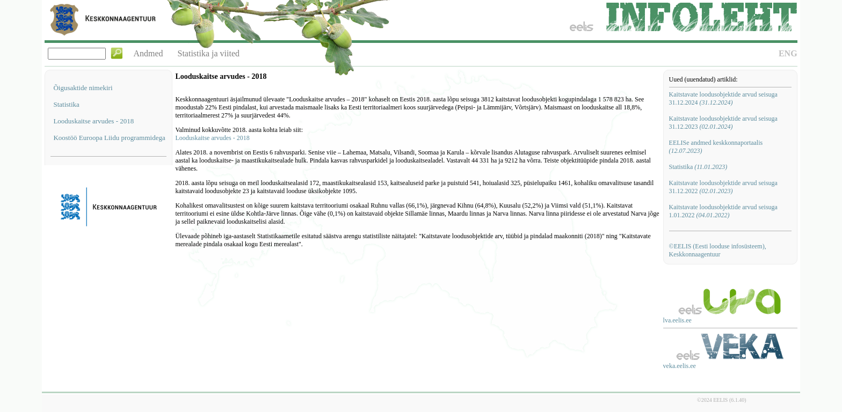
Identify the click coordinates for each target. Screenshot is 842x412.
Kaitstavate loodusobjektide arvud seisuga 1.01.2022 (723, 211)
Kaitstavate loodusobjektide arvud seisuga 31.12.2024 (723, 98)
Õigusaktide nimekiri (82, 88)
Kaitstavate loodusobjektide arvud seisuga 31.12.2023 (723, 122)
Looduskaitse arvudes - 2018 (93, 121)
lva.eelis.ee (677, 320)
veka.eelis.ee (679, 366)
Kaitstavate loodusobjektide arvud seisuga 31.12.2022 (723, 187)
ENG (788, 53)
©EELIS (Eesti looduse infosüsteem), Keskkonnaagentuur (717, 250)
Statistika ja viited (209, 53)
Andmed (148, 53)
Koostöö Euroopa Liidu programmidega (109, 138)
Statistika (66, 104)
